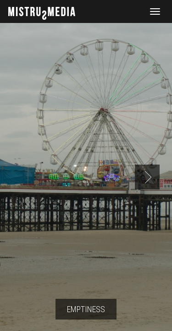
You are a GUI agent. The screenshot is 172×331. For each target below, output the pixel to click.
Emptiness (86, 309)
